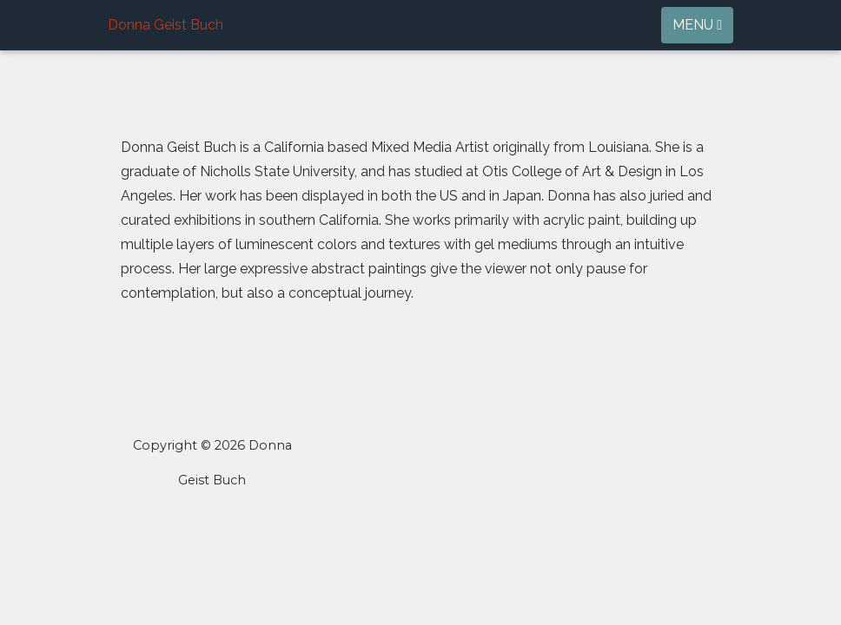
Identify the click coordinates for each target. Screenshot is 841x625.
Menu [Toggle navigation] (697, 24)
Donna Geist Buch (165, 24)
